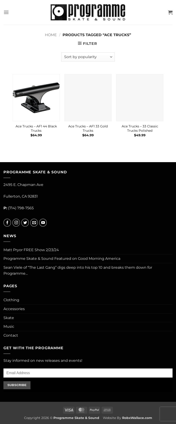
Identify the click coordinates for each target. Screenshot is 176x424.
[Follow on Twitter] (25, 223)
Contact (10, 335)
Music (8, 326)
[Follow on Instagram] (16, 223)
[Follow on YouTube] (43, 223)
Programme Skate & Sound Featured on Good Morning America (61, 258)
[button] (6, 12)
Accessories (14, 309)
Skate (8, 318)
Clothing (11, 300)
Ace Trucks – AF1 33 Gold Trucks (88, 128)
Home (51, 35)
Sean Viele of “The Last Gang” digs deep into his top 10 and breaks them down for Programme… (77, 270)
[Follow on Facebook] (7, 223)
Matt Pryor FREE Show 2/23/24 (31, 250)
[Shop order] (88, 57)
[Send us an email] (34, 223)
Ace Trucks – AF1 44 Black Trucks (36, 128)
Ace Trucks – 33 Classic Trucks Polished (140, 128)
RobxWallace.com (137, 418)
